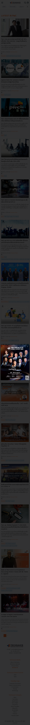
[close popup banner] (27, 346)
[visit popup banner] (15, 362)
